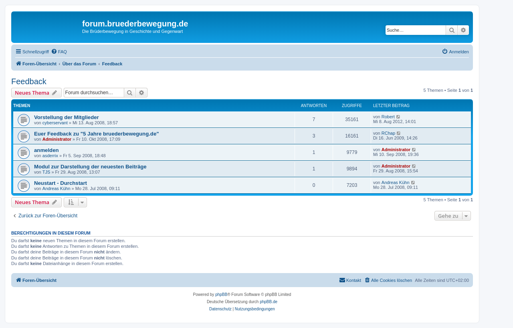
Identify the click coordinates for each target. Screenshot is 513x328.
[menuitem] (59, 52)
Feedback (28, 81)
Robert (388, 116)
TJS (46, 172)
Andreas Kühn (56, 188)
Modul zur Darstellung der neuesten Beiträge (90, 167)
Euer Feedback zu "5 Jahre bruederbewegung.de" (96, 134)
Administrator (56, 139)
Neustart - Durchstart (60, 183)
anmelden (46, 150)
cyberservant (55, 122)
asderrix (50, 155)
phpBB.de (268, 302)
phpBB (221, 294)
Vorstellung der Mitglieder (66, 117)
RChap (388, 133)
